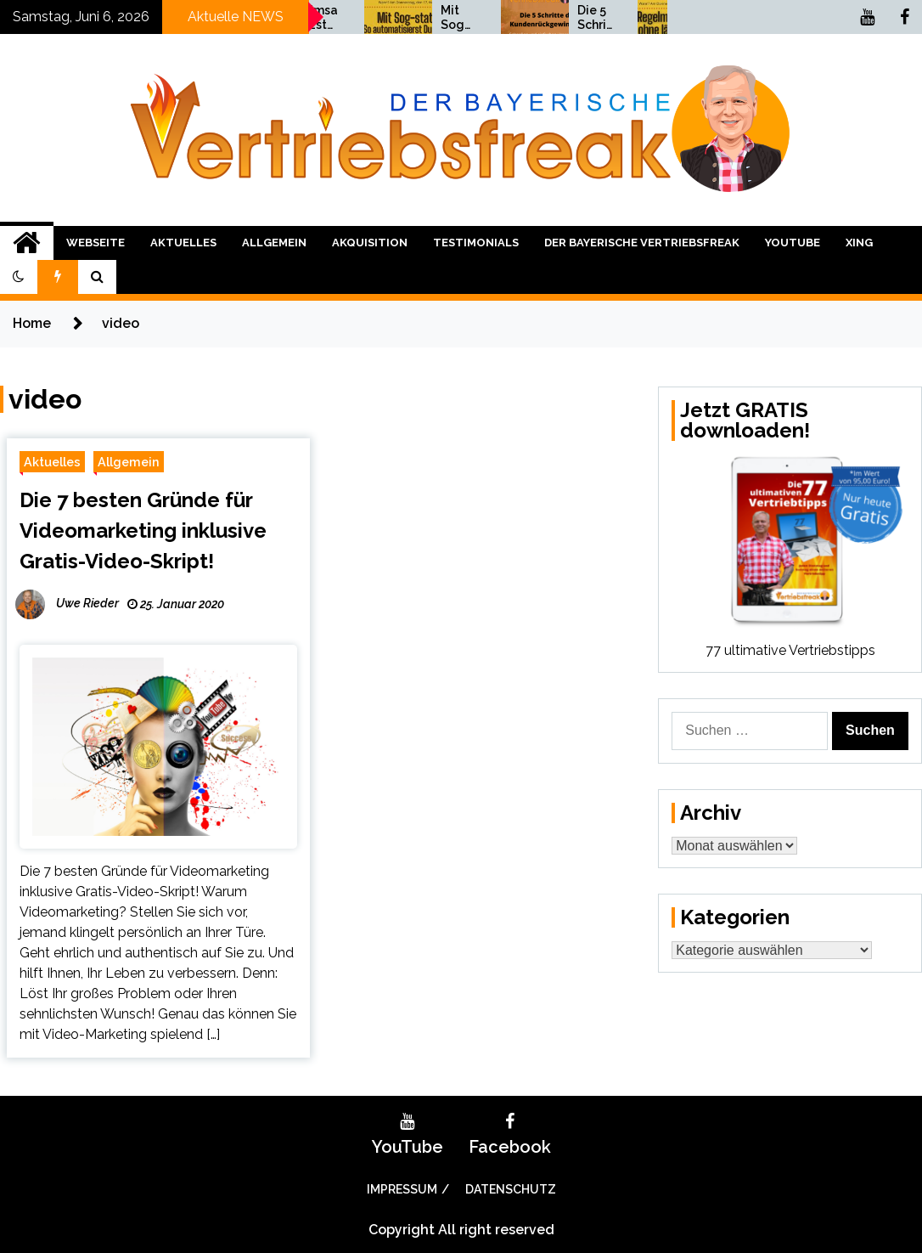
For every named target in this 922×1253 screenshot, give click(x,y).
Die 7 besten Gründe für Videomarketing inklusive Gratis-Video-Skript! (143, 530)
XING (859, 242)
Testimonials (476, 242)
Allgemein (274, 242)
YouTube (792, 242)
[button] (18, 277)
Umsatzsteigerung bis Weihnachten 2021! (419, 17)
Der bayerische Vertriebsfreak (641, 242)
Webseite (95, 242)
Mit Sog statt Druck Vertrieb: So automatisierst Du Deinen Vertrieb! (555, 17)
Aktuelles (183, 242)
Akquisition (370, 242)
